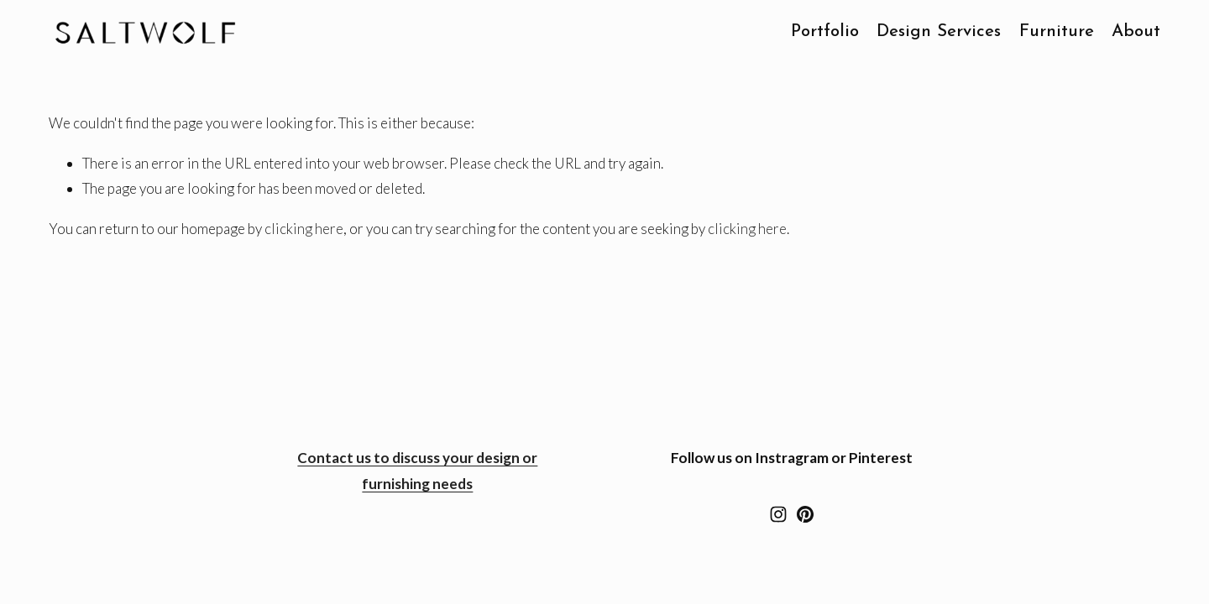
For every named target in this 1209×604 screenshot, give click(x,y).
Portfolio (825, 31)
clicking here (303, 228)
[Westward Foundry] (805, 514)
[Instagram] (778, 514)
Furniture (1056, 31)
